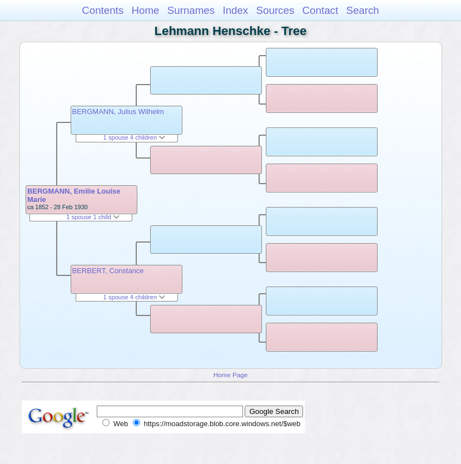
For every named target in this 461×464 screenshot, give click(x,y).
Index (235, 10)
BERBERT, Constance (108, 270)
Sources (275, 10)
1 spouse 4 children (134, 137)
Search (362, 10)
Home (145, 10)
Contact (321, 10)
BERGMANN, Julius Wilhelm (118, 111)
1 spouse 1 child (93, 217)
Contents (102, 10)
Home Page (231, 374)
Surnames (191, 10)
